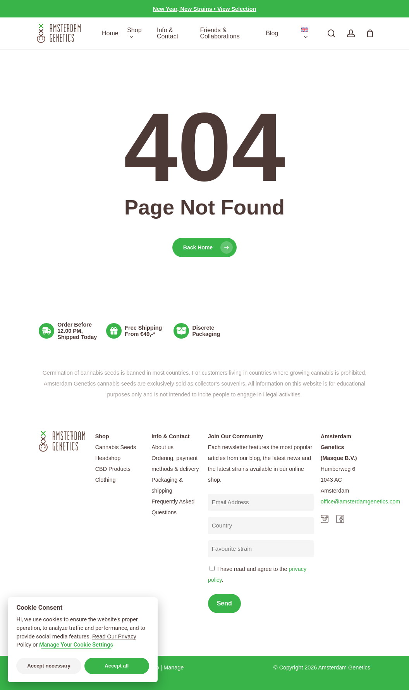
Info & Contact (170, 436)
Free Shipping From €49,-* (143, 331)
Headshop (108, 458)
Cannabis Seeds (115, 447)
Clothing (105, 480)
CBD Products (113, 469)
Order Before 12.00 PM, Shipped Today (77, 331)
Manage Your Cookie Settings (76, 645)
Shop (102, 436)
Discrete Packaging (206, 331)
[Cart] (370, 33)
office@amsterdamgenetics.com (360, 501)
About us (162, 447)
